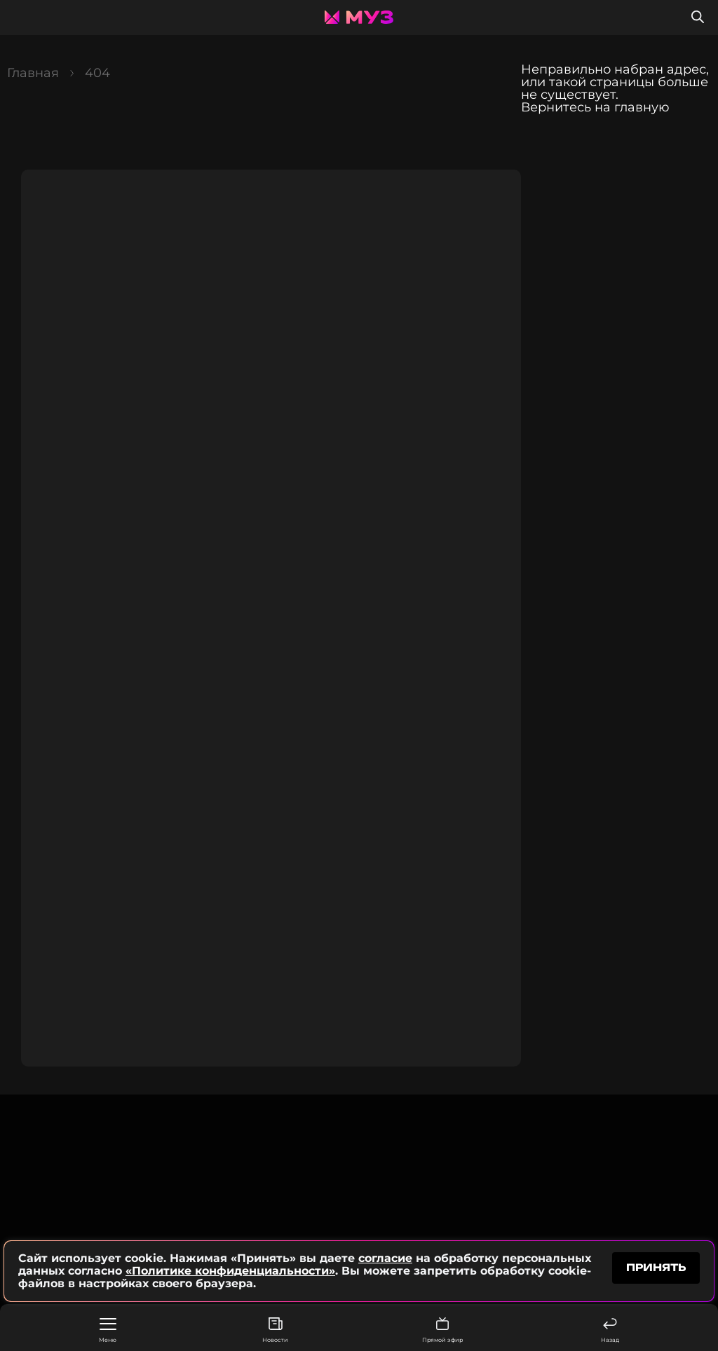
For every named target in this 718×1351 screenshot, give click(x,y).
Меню (107, 1330)
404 (97, 73)
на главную (632, 107)
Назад (610, 1330)
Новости (275, 1330)
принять (656, 1267)
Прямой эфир (442, 1330)
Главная (33, 73)
